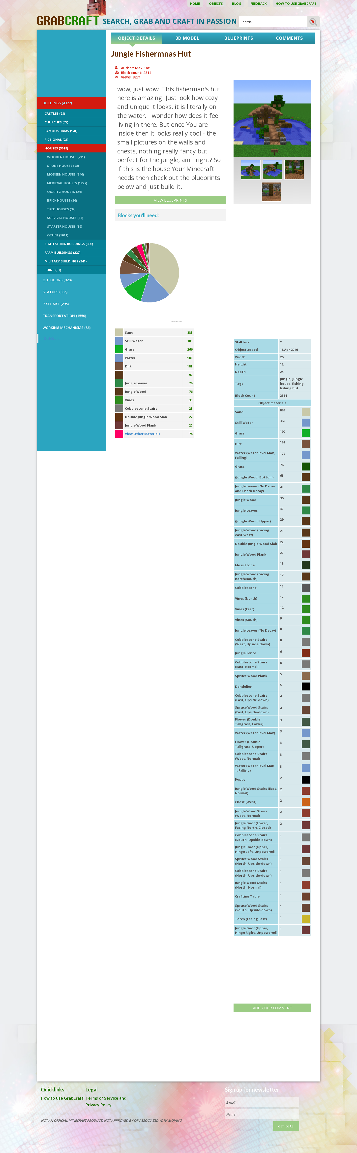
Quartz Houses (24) (64, 191)
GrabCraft (51, 338)
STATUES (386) (55, 291)
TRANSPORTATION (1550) (64, 315)
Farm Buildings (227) (62, 252)
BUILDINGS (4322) (57, 103)
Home (195, 3)
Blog (237, 3)
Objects (216, 3)
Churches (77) (56, 122)
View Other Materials (142, 434)
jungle (285, 379)
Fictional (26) (56, 139)
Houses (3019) (56, 148)
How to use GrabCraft (296, 3)
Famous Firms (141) (61, 131)
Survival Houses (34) (65, 218)
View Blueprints (170, 200)
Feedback (258, 3)
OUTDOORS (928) (57, 280)
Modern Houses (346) (65, 174)
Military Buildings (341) (66, 261)
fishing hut (289, 388)
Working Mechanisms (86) (66, 327)
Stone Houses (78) (63, 165)
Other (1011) (57, 235)
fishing (298, 383)
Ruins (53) (53, 270)
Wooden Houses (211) (66, 157)
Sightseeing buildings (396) (69, 244)
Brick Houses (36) (62, 200)
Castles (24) (55, 113)
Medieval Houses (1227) (67, 183)
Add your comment (272, 1007)
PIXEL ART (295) (56, 303)
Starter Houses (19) (64, 226)
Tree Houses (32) (61, 209)
